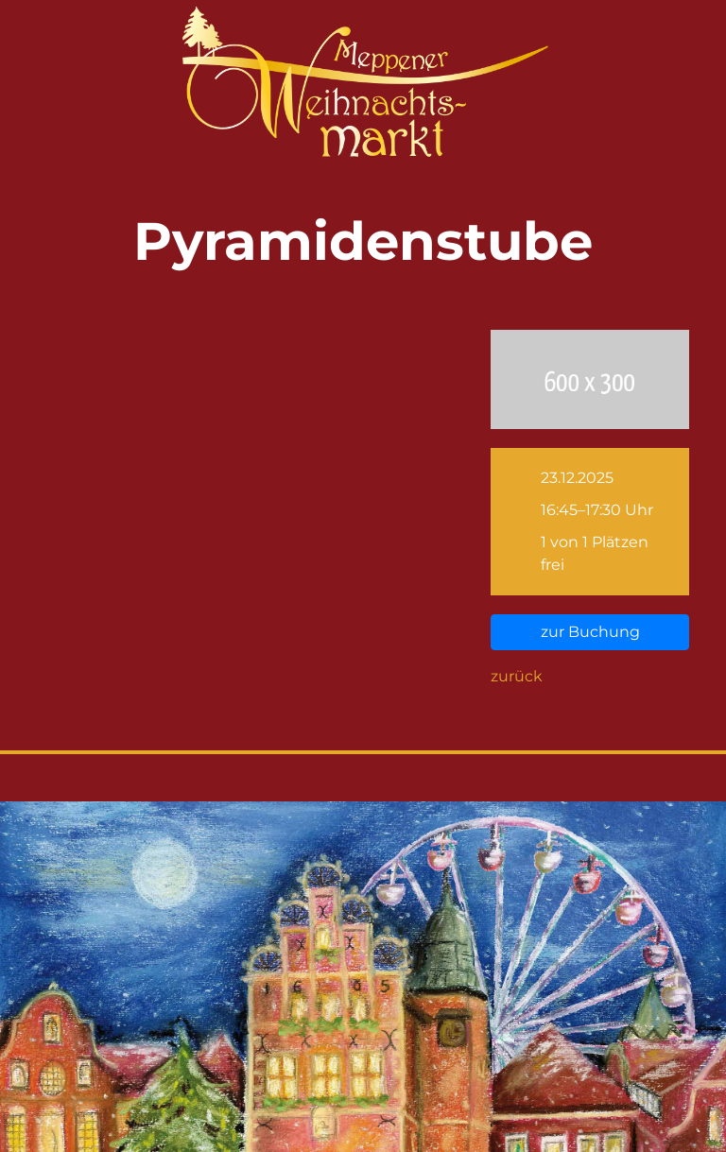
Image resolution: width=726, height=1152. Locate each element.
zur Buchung (590, 632)
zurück (517, 676)
